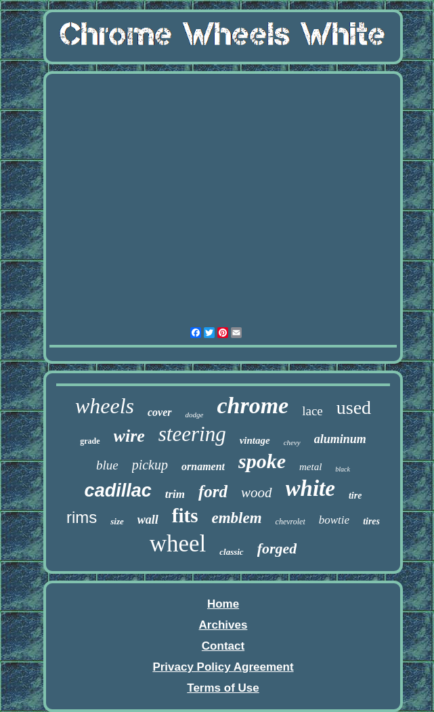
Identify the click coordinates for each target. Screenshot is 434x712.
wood (256, 492)
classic (231, 552)
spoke (262, 461)
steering (192, 434)
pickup (150, 464)
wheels (104, 406)
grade (90, 441)
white (310, 488)
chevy (292, 442)
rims (81, 517)
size (117, 521)
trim (175, 494)
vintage (255, 440)
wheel (178, 543)
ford (212, 491)
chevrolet (290, 521)
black (342, 469)
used (354, 407)
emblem (236, 517)
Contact (223, 646)
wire (129, 436)
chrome (252, 405)
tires (371, 521)
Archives (223, 625)
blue (107, 465)
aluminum (340, 439)
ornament (203, 466)
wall (147, 519)
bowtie (334, 520)
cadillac (118, 490)
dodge (195, 415)
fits (185, 515)
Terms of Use (223, 688)
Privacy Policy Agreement (222, 667)
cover (160, 412)
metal (310, 466)
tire (355, 495)
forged (277, 548)
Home (223, 604)
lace (312, 411)
